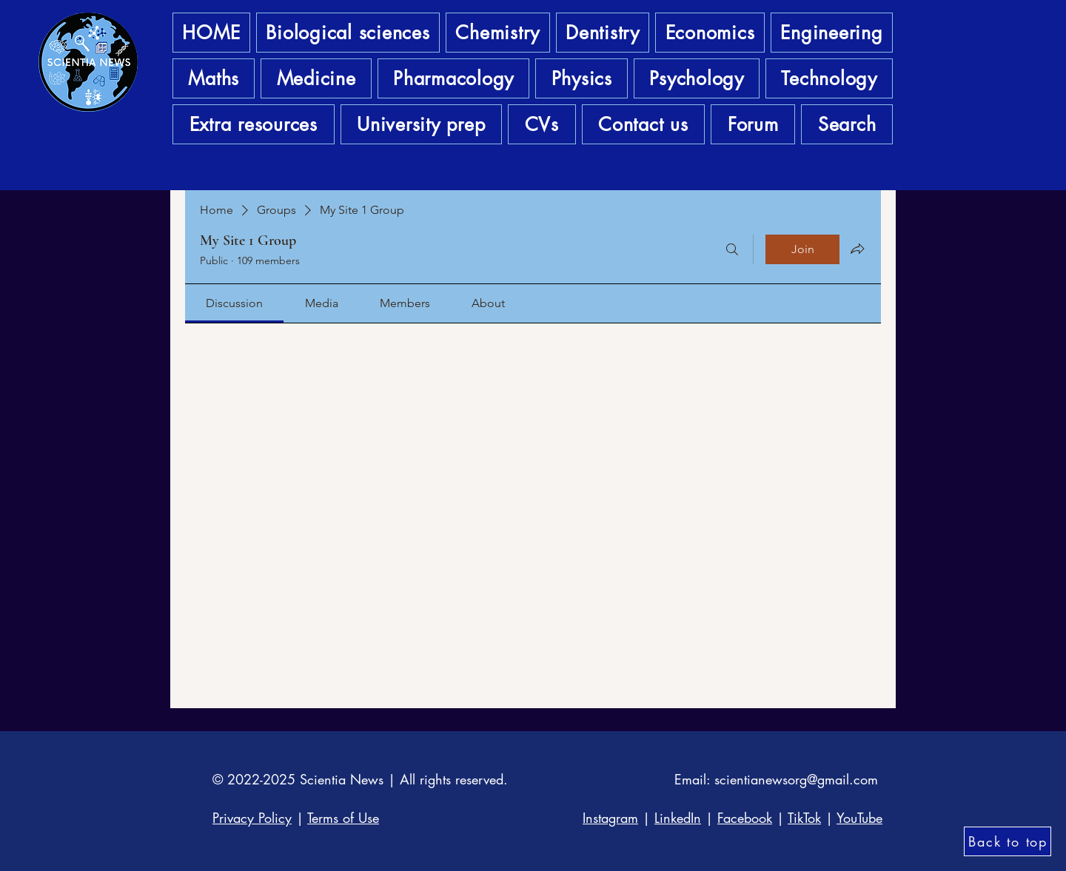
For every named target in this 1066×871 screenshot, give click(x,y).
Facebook (744, 818)
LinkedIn (677, 818)
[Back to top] (1007, 841)
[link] (234, 303)
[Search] (732, 249)
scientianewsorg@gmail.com (796, 779)
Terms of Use (343, 818)
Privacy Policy (252, 818)
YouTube (859, 818)
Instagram (610, 818)
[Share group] (857, 249)
